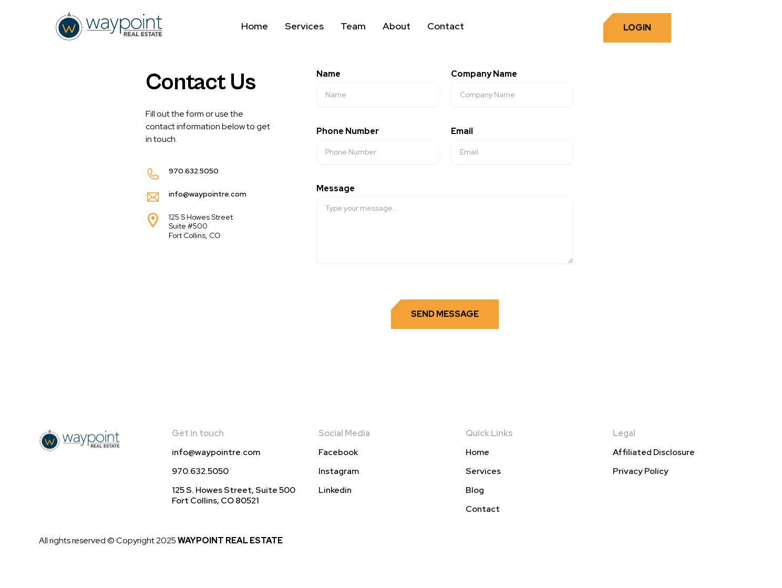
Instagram (338, 471)
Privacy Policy (640, 471)
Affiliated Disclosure (654, 452)
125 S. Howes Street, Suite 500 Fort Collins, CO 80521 (233, 495)
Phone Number (347, 131)
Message (335, 188)
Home (254, 26)
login (637, 27)
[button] (304, 26)
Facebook (338, 452)
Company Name (484, 74)
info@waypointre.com (216, 452)
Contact (483, 508)
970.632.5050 (200, 471)
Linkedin (335, 490)
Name (328, 74)
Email (462, 131)
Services (483, 471)
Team (353, 26)
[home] (108, 27)
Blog (475, 490)
